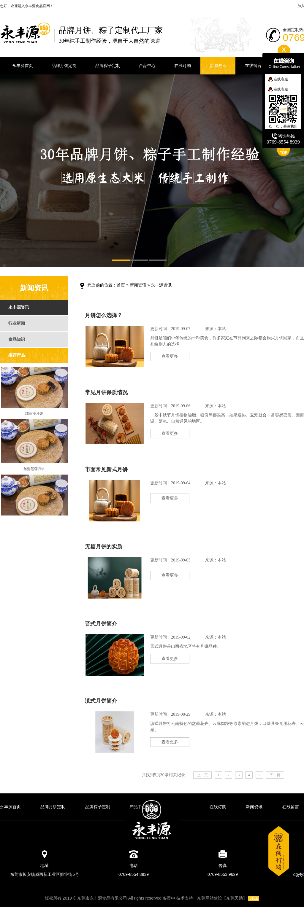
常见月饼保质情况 (106, 392)
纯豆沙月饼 (34, 416)
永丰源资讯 (161, 285)
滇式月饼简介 (101, 701)
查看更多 (170, 356)
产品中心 (137, 806)
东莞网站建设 (209, 898)
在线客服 (278, 79)
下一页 (275, 775)
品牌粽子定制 (97, 806)
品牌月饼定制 (52, 806)
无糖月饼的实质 (103, 547)
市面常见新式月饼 (106, 469)
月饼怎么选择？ (103, 315)
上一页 (202, 775)
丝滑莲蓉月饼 (34, 472)
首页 (121, 285)
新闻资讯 (138, 285)
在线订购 (218, 806)
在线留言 (290, 806)
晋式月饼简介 (101, 624)
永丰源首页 (10, 806)
